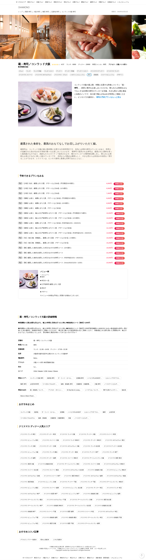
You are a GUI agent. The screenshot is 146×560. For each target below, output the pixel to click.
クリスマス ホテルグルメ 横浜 (116, 476)
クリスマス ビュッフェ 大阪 (29, 452)
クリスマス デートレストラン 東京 (68, 464)
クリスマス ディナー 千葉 (68, 482)
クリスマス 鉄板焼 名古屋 (103, 505)
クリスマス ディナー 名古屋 (113, 446)
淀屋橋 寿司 (80, 378)
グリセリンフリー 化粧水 (28, 539)
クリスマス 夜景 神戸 (50, 493)
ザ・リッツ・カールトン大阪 (50, 412)
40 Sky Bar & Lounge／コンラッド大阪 (75, 390)
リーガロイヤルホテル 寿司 (50, 384)
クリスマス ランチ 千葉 (88, 482)
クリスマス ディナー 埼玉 (94, 488)
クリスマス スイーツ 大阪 (50, 440)
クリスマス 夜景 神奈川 (71, 476)
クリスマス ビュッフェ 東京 (29, 440)
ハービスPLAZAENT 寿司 (95, 378)
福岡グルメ (93, 2)
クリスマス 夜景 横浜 (27, 482)
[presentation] (142, 37)
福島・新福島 (42, 418)
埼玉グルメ (67, 2)
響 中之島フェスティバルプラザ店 (111, 390)
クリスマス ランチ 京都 (27, 446)
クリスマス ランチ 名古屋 (91, 446)
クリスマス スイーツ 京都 (91, 464)
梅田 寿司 (23, 384)
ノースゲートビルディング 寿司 (112, 384)
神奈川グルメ (58, 2)
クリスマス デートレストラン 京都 (81, 499)
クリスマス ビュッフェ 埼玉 (29, 523)
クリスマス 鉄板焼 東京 (45, 464)
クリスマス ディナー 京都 (48, 446)
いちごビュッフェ (123, 2)
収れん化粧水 (45, 539)
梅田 (104, 412)
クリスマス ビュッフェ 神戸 (70, 493)
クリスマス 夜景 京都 (49, 523)
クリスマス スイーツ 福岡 (50, 488)
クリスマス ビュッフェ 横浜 (29, 488)
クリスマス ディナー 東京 (48, 434)
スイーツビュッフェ (107, 75)
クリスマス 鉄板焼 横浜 (68, 517)
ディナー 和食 (69, 71)
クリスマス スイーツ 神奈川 (69, 458)
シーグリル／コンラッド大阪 (93, 390)
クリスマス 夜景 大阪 (27, 464)
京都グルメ (48, 2)
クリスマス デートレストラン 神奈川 (111, 482)
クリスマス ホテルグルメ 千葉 (56, 499)
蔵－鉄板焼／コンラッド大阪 (38, 390)
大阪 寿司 (98, 384)
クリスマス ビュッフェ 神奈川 (116, 470)
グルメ (21, 71)
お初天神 (112, 412)
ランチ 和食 (37, 71)
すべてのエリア (21, 2)
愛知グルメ (84, 2)
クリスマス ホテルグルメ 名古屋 (73, 470)
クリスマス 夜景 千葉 (67, 523)
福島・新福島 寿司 (67, 384)
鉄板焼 (96, 75)
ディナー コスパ (82, 71)
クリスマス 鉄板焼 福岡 (49, 517)
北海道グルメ (111, 2)
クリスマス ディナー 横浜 (69, 452)
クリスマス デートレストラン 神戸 (31, 505)
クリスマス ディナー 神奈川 (92, 440)
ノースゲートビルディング (82, 418)
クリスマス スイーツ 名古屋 (29, 470)
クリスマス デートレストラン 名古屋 (79, 505)
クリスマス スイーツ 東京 (108, 434)
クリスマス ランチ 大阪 (67, 434)
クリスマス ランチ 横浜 (49, 452)
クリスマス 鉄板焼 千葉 (114, 517)
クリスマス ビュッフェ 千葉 (29, 517)
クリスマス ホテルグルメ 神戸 (30, 493)
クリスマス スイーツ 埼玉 (86, 511)
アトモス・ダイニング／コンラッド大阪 (56, 390)
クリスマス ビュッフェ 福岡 (111, 493)
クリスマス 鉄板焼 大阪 (95, 470)
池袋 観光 (99, 558)
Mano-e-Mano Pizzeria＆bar (28, 396)
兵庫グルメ (76, 2)
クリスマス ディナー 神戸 (90, 452)
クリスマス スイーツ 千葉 (48, 511)
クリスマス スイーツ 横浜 (50, 470)
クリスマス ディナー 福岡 (48, 458)
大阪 (69, 418)
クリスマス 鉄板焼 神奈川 (55, 505)
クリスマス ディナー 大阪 (87, 434)
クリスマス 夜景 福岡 (67, 511)
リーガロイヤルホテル (27, 418)
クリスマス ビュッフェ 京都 (47, 482)
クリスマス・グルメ (60, 75)
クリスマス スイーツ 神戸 (52, 476)
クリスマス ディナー (97, 71)
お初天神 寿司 (34, 384)
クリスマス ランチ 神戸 (109, 452)
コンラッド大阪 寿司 (36, 378)
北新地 (36, 412)
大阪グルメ (39, 2)
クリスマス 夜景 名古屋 (103, 499)
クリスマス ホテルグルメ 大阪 (69, 446)
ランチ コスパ (48, 71)
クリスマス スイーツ (25, 75)
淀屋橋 (62, 412)
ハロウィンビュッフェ (77, 75)
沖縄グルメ (102, 2)
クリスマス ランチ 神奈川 (71, 440)
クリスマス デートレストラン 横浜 (31, 499)
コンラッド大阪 (25, 412)
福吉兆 (124, 390)
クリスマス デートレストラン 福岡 (89, 523)
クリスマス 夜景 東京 (115, 458)
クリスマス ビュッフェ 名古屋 (72, 488)
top (141, 553)
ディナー (59, 71)
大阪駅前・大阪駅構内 (57, 418)
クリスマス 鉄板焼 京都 (90, 493)
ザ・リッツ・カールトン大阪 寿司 (66, 378)
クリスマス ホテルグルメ (43, 75)
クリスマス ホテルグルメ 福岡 (93, 476)
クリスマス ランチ (113, 71)
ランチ (28, 71)
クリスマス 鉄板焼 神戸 (27, 511)
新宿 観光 (106, 558)
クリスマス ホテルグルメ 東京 (115, 440)
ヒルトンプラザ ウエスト (92, 412)
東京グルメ (31, 2)
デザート (120, 75)
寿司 (89, 75)
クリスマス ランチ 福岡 (27, 458)
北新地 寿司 (50, 378)
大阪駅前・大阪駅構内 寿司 (84, 384)
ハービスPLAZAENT (74, 412)
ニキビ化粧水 (57, 539)
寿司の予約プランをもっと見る (108, 97)
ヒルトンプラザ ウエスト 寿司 (114, 378)
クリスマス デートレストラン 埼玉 (91, 517)
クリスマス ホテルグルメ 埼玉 (107, 511)
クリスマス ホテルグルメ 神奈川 (114, 464)
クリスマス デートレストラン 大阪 (93, 458)
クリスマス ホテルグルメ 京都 (30, 476)
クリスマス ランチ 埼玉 (114, 488)
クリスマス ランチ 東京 (27, 434)
